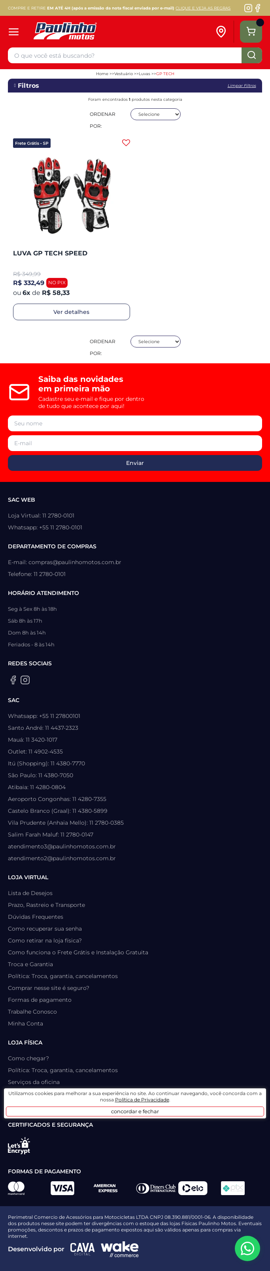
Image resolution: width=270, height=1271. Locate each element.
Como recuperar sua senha (45, 928)
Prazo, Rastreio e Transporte (46, 904)
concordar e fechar (135, 1111)
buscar (252, 55)
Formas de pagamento (40, 999)
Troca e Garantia (30, 964)
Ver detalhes (71, 311)
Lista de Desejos (30, 893)
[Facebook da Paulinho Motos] (257, 8)
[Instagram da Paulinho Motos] (248, 8)
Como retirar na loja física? (45, 940)
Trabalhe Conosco (32, 1011)
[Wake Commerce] (120, 1249)
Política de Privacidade (142, 1100)
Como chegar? (28, 1058)
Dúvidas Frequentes (35, 916)
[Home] (103, 32)
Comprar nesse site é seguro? (48, 987)
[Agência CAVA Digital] (82, 1249)
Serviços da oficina (34, 1082)
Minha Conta (25, 1023)
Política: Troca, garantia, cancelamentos (63, 976)
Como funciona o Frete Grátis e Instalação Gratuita (78, 952)
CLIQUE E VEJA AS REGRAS (203, 8)
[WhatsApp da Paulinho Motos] (247, 1248)
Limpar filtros (242, 85)
